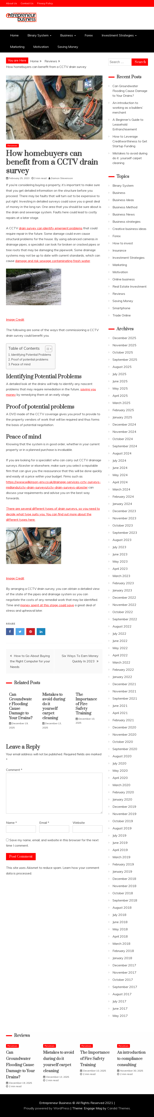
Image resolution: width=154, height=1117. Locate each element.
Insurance (119, 250)
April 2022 (120, 655)
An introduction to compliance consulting (131, 1058)
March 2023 (121, 576)
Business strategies (126, 222)
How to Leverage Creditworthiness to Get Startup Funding (129, 141)
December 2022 (124, 597)
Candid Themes (118, 1108)
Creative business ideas (129, 229)
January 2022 (122, 677)
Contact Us (27, 3)
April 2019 (120, 850)
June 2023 (120, 554)
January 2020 (122, 799)
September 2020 (124, 749)
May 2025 (120, 388)
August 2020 (122, 756)
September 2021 (124, 698)
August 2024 (122, 453)
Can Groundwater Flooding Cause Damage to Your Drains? (20, 706)
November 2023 (124, 518)
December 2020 (124, 727)
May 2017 (120, 1016)
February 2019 (123, 864)
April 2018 (120, 936)
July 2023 (119, 547)
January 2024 (122, 504)
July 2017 (119, 1001)
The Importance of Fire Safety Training (86, 704)
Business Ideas (123, 200)
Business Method (124, 207)
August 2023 (122, 540)
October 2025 (122, 352)
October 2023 (122, 525)
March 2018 (121, 944)
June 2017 (120, 1008)
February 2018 (123, 951)
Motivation (41, 47)
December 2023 (124, 511)
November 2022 (124, 605)
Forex (89, 35)
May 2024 (120, 475)
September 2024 (124, 446)
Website (79, 823)
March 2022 (121, 662)
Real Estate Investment (129, 286)
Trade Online (121, 315)
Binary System (38, 35)
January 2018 (122, 958)
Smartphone (121, 308)
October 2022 (122, 612)
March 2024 (121, 489)
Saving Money (68, 47)
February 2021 (123, 720)
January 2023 (122, 590)
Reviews (12, 145)
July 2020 (119, 763)
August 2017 (122, 994)
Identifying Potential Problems (31, 355)
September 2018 (124, 900)
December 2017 (124, 965)
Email (44, 823)
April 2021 (120, 713)
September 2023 (124, 533)
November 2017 (124, 972)
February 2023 (123, 583)
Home (14, 35)
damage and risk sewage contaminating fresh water (52, 261)
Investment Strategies (118, 35)
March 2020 (121, 785)
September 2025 (124, 360)
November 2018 (124, 886)
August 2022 (122, 626)
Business (66, 35)
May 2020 (120, 771)
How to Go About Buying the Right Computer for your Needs (30, 661)
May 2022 (120, 648)
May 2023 (120, 561)
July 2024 (119, 460)
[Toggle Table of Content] (46, 348)
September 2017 (124, 987)
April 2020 (120, 778)
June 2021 (120, 706)
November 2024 (124, 432)
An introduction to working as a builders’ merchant (127, 107)
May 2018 (120, 929)
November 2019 (124, 814)
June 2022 (120, 641)
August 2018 (122, 907)
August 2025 (122, 367)
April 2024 (120, 482)
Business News (123, 214)
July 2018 (119, 915)
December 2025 (124, 338)
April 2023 (120, 569)
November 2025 (124, 345)
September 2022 (124, 619)
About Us (11, 3)
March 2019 (121, 857)
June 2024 (120, 468)
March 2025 (121, 403)
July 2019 (119, 835)
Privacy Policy (45, 3)
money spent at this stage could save (47, 605)
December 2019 (124, 807)
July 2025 (119, 374)
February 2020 (123, 792)
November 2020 (124, 734)
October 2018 (122, 893)
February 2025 (123, 410)
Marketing (17, 47)
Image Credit (15, 319)
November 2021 (124, 691)
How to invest (122, 243)
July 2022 (119, 634)
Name (11, 823)
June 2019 (120, 843)
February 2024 (123, 497)
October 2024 (122, 439)
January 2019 (122, 871)
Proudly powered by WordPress (47, 1108)
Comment (14, 770)
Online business (123, 279)
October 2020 (122, 742)
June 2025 (120, 381)
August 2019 (122, 828)
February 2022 (123, 670)
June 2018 (120, 922)
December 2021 (124, 684)
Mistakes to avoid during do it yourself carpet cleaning (53, 706)
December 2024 (124, 424)
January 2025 (122, 417)
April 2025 (120, 396)
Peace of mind (20, 364)
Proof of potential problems (29, 359)
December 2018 (124, 879)
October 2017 (122, 980)
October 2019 (122, 821)
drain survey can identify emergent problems (50, 228)
